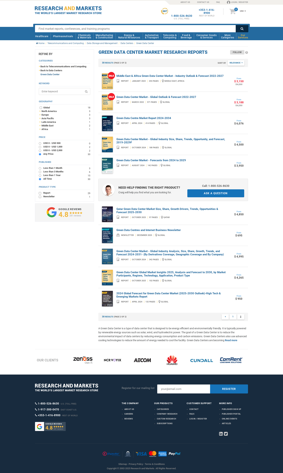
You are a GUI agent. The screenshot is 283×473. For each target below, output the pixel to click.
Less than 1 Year (66, 175)
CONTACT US (203, 2)
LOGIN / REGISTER (237, 2)
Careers (128, 414)
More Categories (227, 36)
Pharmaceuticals (63, 36)
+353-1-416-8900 (207, 11)
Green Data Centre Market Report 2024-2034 (143, 118)
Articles (226, 423)
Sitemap (122, 464)
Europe (65, 114)
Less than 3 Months (66, 171)
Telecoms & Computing (170, 36)
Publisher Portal (231, 414)
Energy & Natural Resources (129, 36)
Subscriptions (165, 423)
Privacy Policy (136, 464)
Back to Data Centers (51, 70)
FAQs (191, 414)
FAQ (218, 2)
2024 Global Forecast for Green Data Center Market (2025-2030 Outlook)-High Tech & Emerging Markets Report (168, 295)
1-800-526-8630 (181, 15)
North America (65, 111)
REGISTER (229, 389)
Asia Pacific (65, 118)
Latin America (65, 122)
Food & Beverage (186, 36)
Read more (231, 340)
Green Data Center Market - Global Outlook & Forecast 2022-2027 (156, 97)
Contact (194, 409)
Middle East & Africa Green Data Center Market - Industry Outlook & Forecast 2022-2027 (170, 76)
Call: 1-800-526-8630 (215, 186)
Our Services (243, 36)
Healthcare (41, 36)
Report (66, 193)
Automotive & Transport (152, 36)
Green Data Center (50, 74)
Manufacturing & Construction (104, 36)
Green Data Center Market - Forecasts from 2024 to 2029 (151, 160)
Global (66, 107)
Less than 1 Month (66, 168)
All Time (66, 178)
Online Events (229, 419)
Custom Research (166, 419)
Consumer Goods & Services (206, 36)
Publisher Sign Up (231, 409)
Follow (237, 52)
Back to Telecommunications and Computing (63, 66)
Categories (163, 409)
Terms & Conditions (155, 464)
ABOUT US (185, 2)
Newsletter (66, 196)
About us (129, 409)
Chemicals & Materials (84, 36)
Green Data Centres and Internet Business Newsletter (148, 230)
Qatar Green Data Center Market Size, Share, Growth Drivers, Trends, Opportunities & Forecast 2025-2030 (167, 210)
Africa (65, 129)
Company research (167, 414)
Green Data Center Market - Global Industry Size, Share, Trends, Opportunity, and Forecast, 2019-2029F (170, 141)
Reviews (128, 419)
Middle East (65, 125)
